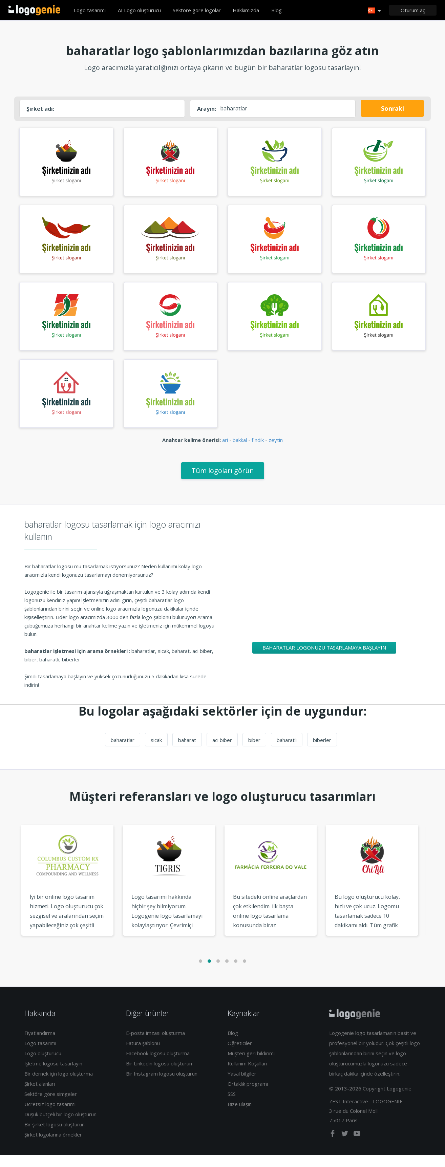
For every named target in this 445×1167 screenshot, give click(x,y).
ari (225, 452)
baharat (187, 752)
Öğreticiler (240, 1055)
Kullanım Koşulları (247, 1075)
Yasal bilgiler (242, 1085)
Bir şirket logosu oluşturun (54, 1136)
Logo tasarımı (90, 10)
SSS (232, 1106)
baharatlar (122, 752)
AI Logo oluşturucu (139, 10)
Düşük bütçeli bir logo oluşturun (60, 1126)
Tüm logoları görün (222, 482)
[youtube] (357, 1147)
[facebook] (333, 1147)
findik (258, 452)
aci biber (222, 752)
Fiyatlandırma (39, 1045)
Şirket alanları (39, 1095)
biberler (322, 752)
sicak (156, 752)
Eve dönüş (34, 10)
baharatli (287, 752)
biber (254, 752)
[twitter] (345, 1147)
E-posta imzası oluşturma (155, 1045)
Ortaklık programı (248, 1095)
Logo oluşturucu (42, 1065)
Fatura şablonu (143, 1055)
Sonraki (392, 108)
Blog (276, 10)
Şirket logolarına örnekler (53, 1146)
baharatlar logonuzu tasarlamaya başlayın (324, 659)
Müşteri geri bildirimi (251, 1065)
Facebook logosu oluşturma (158, 1065)
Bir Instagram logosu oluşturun (161, 1085)
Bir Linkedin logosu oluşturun (159, 1075)
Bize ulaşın (240, 1116)
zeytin (276, 452)
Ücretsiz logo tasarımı (50, 1116)
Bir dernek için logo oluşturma (58, 1085)
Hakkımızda (246, 10)
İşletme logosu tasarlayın (53, 1075)
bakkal (240, 452)
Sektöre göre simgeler (50, 1106)
